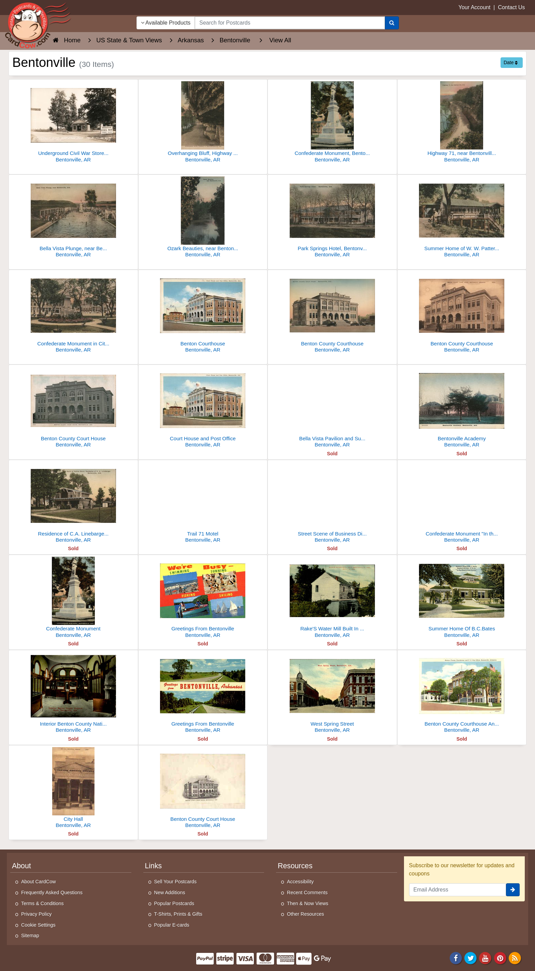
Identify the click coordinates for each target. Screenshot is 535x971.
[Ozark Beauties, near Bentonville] (203, 217)
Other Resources (305, 914)
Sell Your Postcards (175, 881)
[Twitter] (470, 957)
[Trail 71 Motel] (203, 503)
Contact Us (511, 7)
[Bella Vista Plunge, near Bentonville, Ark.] (73, 217)
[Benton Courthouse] (203, 313)
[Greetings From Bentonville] (203, 598)
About (21, 866)
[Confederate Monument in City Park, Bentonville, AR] (73, 313)
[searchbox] (289, 22)
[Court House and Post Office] (203, 408)
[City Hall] (73, 788)
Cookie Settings (38, 925)
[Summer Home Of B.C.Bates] (461, 598)
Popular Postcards (174, 903)
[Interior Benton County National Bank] (73, 693)
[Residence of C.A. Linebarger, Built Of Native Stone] (73, 503)
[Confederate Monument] (73, 598)
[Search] (392, 22)
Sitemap (30, 935)
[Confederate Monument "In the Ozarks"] (461, 503)
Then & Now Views (307, 903)
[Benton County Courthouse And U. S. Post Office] (461, 693)
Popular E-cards (171, 925)
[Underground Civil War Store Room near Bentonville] (73, 122)
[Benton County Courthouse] (332, 313)
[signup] (513, 889)
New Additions (169, 892)
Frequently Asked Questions (52, 892)
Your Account (475, 7)
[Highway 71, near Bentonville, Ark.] (461, 122)
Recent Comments (307, 892)
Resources (295, 866)
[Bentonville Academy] (461, 408)
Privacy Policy (36, 914)
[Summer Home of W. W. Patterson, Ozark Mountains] (461, 217)
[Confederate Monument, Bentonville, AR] (332, 122)
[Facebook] (456, 957)
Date (511, 62)
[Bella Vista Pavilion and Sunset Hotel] (332, 408)
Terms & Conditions (42, 903)
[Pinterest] (500, 957)
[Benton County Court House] (73, 408)
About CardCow (38, 881)
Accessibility (300, 881)
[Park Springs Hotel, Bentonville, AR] (332, 217)
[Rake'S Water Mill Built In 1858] (332, 598)
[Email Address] (457, 889)
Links (153, 866)
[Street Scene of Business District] (332, 503)
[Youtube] (485, 957)
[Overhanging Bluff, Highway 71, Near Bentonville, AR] (203, 122)
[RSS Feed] (515, 957)
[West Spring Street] (332, 693)
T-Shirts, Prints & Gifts (178, 914)
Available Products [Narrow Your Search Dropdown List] (166, 23)
